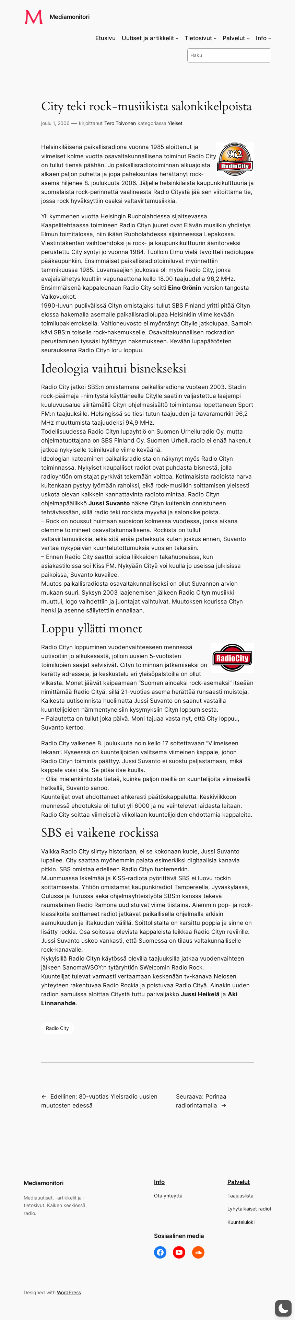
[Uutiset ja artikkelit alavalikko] (177, 38)
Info (159, 1182)
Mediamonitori (70, 16)
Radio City (57, 1028)
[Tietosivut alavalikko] (215, 38)
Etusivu (105, 38)
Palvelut (238, 1182)
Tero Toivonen (120, 123)
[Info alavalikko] (269, 38)
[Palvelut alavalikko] (248, 38)
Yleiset (175, 123)
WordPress (69, 1292)
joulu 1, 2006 (55, 123)
